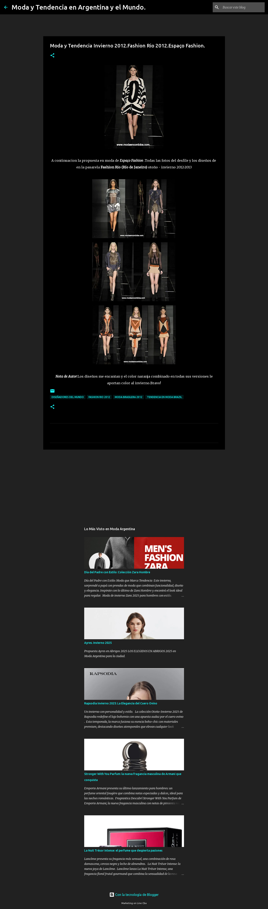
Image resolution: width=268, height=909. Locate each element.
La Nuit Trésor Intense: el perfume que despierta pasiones (123, 850)
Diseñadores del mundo (68, 397)
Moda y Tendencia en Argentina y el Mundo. (79, 7)
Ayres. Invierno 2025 (98, 642)
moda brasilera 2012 (128, 397)
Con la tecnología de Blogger (134, 895)
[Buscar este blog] (243, 7)
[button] (52, 55)
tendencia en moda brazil (164, 397)
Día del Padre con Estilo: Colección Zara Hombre (117, 572)
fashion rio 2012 (99, 397)
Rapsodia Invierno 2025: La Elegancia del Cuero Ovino (120, 703)
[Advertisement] (134, 485)
